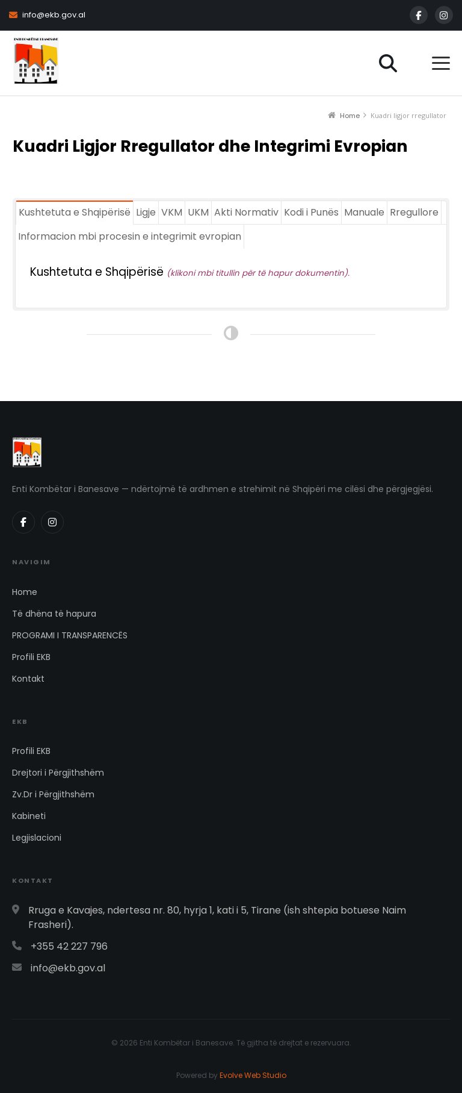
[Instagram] (444, 15)
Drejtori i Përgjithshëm (58, 773)
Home (24, 592)
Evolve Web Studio (253, 1075)
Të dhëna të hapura (54, 614)
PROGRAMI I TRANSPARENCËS (70, 635)
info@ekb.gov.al (47, 14)
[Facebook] (419, 15)
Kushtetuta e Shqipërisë (98, 272)
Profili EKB (31, 657)
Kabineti (29, 816)
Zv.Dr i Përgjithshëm (53, 794)
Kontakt (28, 679)
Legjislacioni (36, 838)
